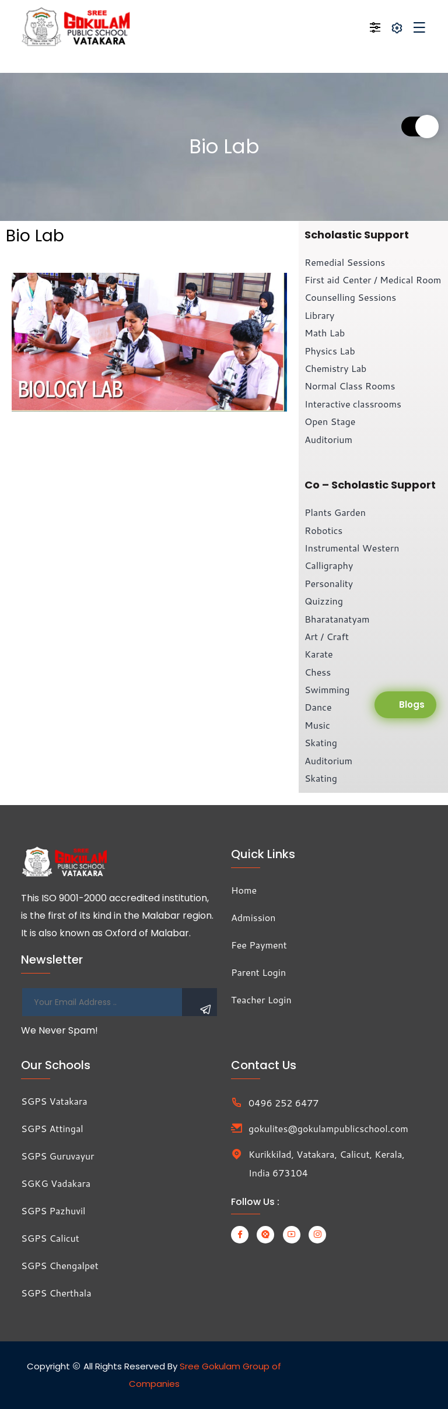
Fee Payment (259, 944)
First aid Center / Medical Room (372, 279)
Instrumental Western (351, 547)
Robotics (323, 530)
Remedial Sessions (344, 262)
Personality (328, 583)
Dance (318, 707)
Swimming (326, 689)
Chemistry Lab (335, 368)
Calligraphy (328, 565)
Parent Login (258, 972)
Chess (317, 672)
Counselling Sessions (350, 297)
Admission (253, 917)
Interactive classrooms (352, 403)
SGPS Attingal (52, 1128)
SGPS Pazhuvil (53, 1210)
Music (317, 725)
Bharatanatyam (337, 619)
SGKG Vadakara (55, 1183)
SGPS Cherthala (56, 1292)
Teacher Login (261, 999)
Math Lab (324, 332)
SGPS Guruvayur (57, 1155)
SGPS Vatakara (54, 1101)
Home (244, 890)
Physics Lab (329, 350)
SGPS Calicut (50, 1238)
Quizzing (323, 600)
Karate (318, 653)
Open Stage (329, 421)
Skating (320, 742)
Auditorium (328, 439)
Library (319, 315)
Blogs (412, 704)
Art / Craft (326, 636)
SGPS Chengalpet (60, 1265)
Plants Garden (335, 512)
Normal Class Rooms (349, 385)
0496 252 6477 (283, 1102)
